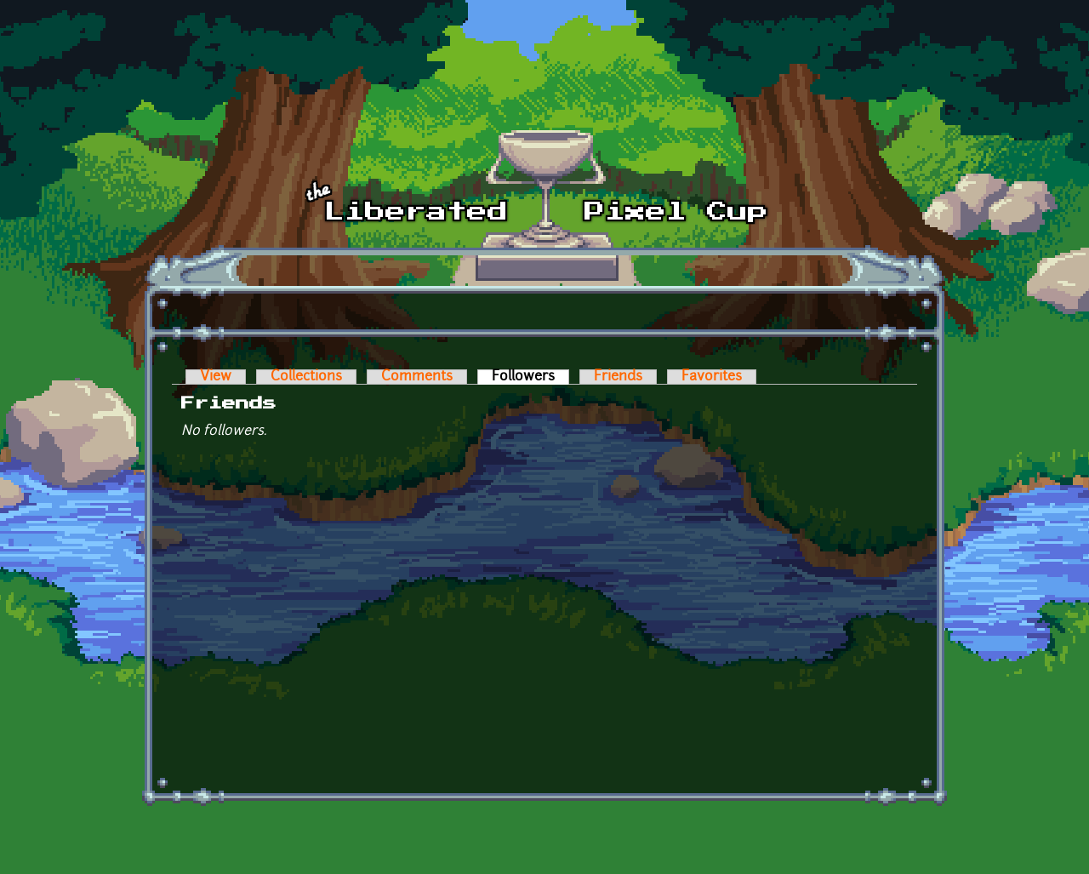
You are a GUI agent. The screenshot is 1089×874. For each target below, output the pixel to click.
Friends (618, 377)
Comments (417, 377)
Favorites (711, 377)
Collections (306, 377)
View (215, 377)
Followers (530, 377)
